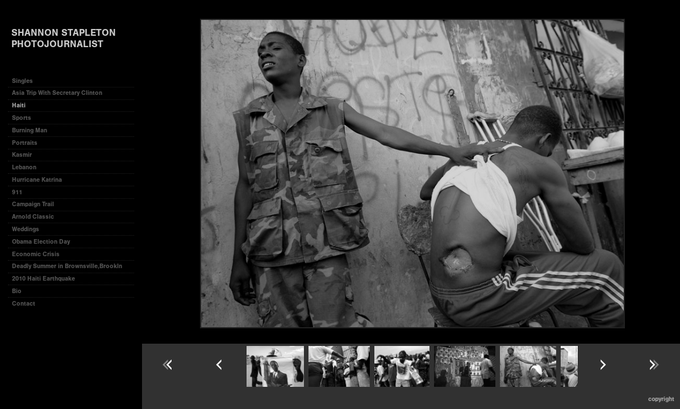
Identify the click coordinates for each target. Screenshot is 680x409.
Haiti (19, 105)
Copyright (661, 399)
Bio (17, 291)
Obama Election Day (41, 241)
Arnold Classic (33, 216)
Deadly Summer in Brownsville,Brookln (67, 266)
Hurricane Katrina (37, 179)
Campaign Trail (33, 204)
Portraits (24, 143)
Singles (22, 81)
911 (17, 192)
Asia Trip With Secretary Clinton (57, 93)
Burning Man (29, 130)
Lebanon (24, 167)
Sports (21, 118)
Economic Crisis (36, 254)
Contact (23, 303)
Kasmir (22, 154)
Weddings (25, 229)
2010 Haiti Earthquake (43, 278)
